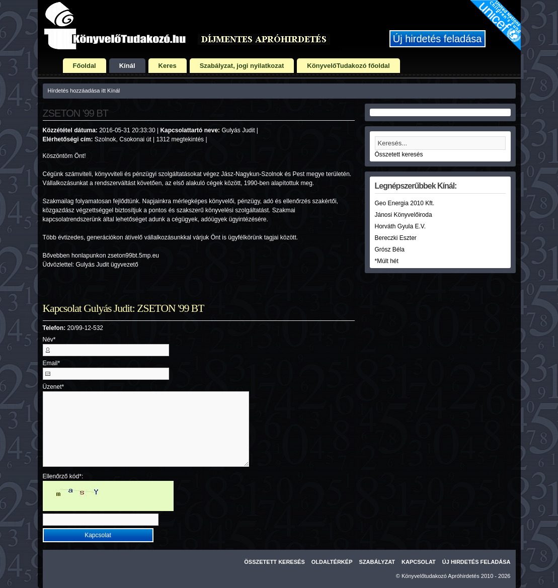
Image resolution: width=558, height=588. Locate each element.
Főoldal (84, 65)
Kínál (127, 65)
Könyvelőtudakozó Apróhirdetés (441, 576)
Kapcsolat (419, 562)
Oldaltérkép (332, 562)
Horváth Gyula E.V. (400, 226)
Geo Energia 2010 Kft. (405, 203)
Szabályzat (377, 562)
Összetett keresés (399, 154)
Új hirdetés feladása (437, 38)
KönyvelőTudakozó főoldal (348, 65)
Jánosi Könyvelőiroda (403, 214)
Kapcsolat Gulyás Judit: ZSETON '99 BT (123, 308)
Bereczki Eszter (396, 237)
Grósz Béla (390, 249)
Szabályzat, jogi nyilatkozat (242, 65)
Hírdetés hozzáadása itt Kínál (84, 91)
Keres (167, 65)
